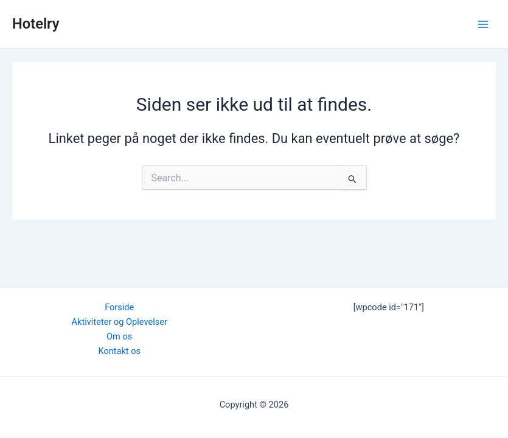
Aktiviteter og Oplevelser (119, 321)
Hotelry (36, 23)
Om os (119, 336)
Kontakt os (119, 351)
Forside (119, 307)
